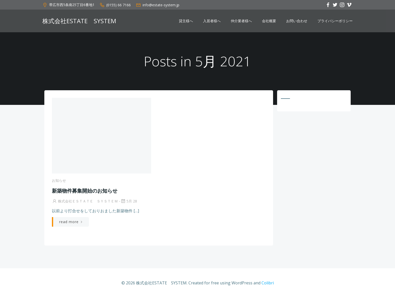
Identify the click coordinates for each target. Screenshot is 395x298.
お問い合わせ (296, 21)
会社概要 (269, 21)
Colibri (267, 283)
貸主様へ (186, 21)
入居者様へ (212, 21)
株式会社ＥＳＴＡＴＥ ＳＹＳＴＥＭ (85, 201)
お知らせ (59, 180)
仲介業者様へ (241, 21)
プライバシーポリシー (335, 21)
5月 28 (128, 201)
